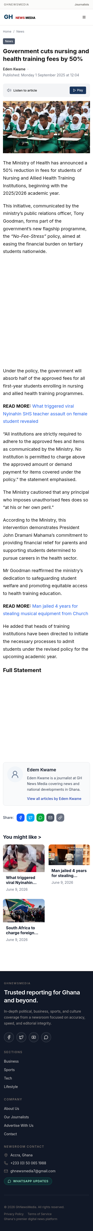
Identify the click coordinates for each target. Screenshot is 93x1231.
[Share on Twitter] (30, 818)
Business (11, 1061)
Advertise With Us (18, 1125)
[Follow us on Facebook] (9, 1037)
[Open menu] (84, 17)
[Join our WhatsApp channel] (46, 1037)
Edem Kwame (41, 769)
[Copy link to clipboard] (60, 818)
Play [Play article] (78, 90)
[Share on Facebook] (21, 818)
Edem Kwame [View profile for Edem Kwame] (14, 69)
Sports (9, 1070)
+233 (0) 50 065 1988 (28, 1163)
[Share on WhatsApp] (40, 818)
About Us (11, 1108)
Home (7, 31)
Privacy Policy (14, 1214)
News (20, 31)
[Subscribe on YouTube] (34, 1037)
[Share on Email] (50, 818)
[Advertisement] (46, 310)
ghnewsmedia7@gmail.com (33, 1171)
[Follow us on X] (21, 1037)
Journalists (82, 4)
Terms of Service (40, 1214)
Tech (8, 1078)
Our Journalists (16, 1117)
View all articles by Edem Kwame (54, 798)
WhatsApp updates (28, 1181)
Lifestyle (11, 1086)
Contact (10, 1134)
